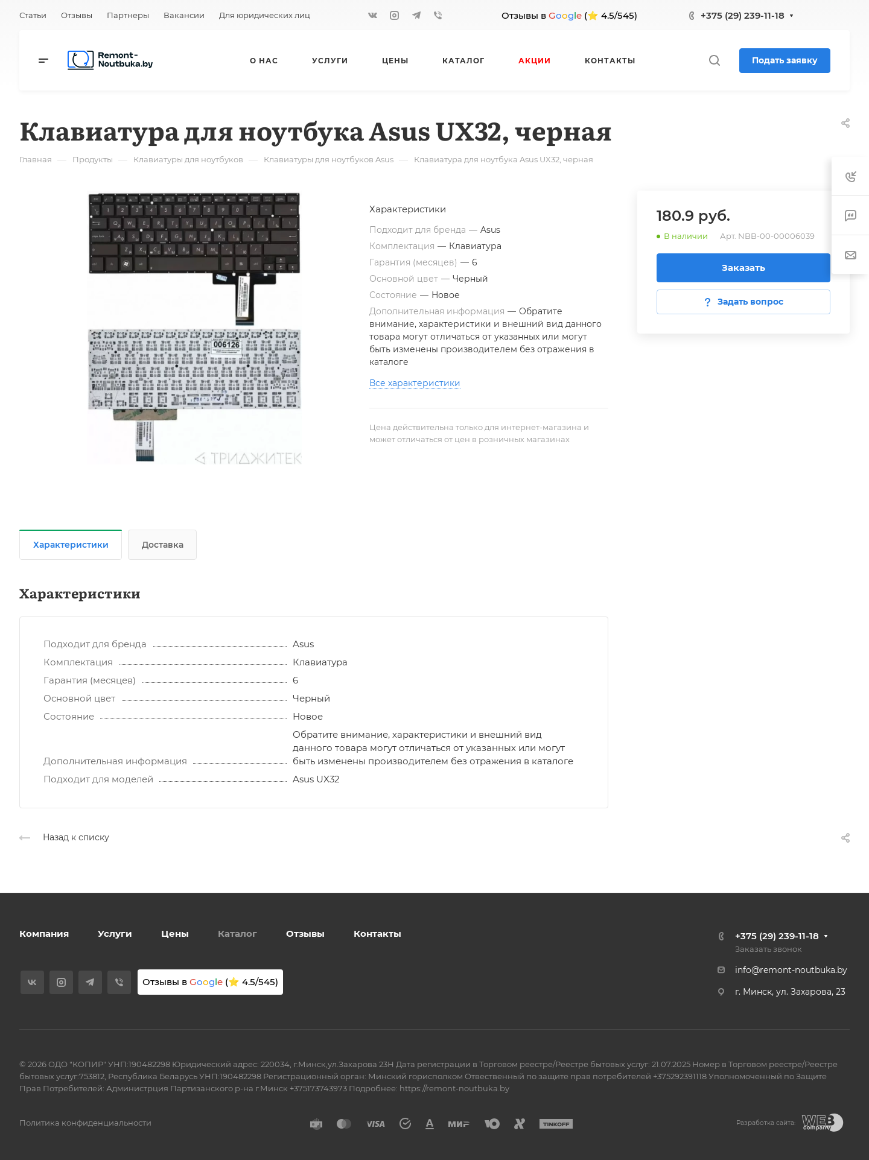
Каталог (237, 933)
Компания (44, 933)
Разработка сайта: (765, 1123)
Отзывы (305, 933)
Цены (175, 933)
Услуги (115, 933)
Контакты (377, 933)
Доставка (162, 544)
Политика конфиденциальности (85, 1122)
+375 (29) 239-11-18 (743, 15)
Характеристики (71, 544)
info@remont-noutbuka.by (791, 970)
